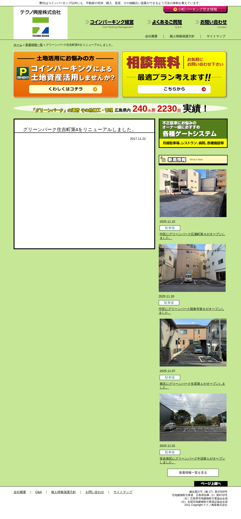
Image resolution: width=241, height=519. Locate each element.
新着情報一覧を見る (193, 472)
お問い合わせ (94, 492)
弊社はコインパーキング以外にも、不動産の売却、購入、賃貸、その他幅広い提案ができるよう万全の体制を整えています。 (120, 3)
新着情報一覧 (34, 44)
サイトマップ (216, 36)
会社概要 (151, 36)
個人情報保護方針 (182, 36)
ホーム (18, 44)
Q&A (38, 492)
